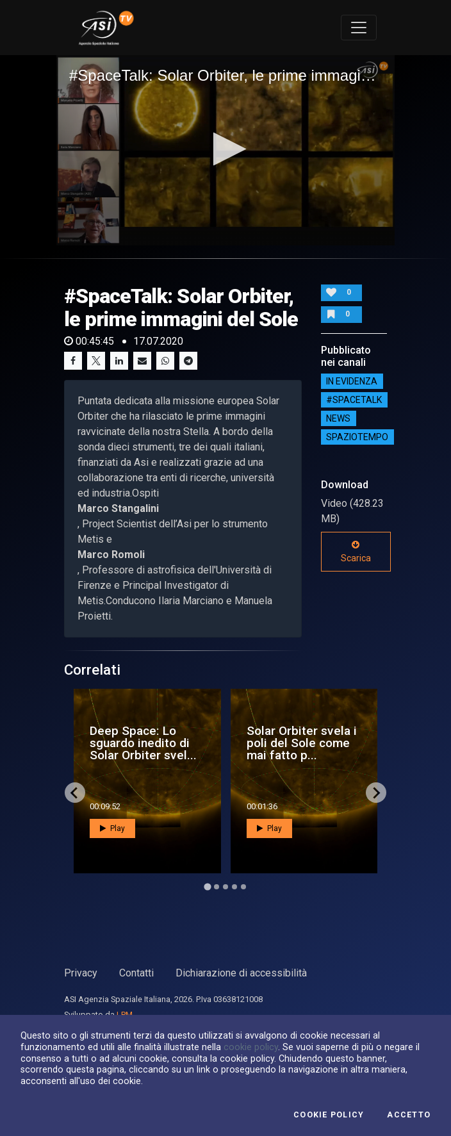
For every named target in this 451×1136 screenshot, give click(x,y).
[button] (225, 149)
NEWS (338, 418)
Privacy (80, 973)
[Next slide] (376, 792)
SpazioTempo (357, 437)
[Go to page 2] (216, 886)
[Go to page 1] (207, 887)
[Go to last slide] (75, 792)
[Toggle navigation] (359, 27)
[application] (225, 150)
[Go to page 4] (234, 886)
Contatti (136, 973)
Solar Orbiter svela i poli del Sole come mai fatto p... (302, 742)
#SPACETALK (354, 400)
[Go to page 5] (243, 886)
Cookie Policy (328, 1115)
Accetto (408, 1115)
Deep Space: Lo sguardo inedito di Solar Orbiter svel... (143, 742)
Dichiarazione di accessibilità (241, 973)
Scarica (356, 551)
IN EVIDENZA (351, 381)
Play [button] (112, 828)
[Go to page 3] (225, 886)
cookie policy (251, 1047)
